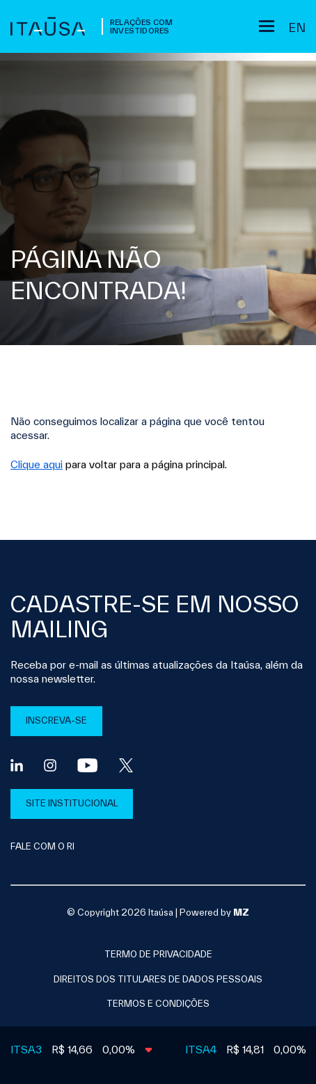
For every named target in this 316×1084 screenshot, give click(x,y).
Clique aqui (36, 464)
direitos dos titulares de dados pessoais (158, 979)
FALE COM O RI (42, 846)
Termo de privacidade (158, 954)
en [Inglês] (297, 27)
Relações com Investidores (141, 26)
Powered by (214, 912)
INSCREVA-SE (56, 720)
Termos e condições (158, 1003)
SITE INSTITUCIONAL (72, 803)
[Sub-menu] (266, 26)
